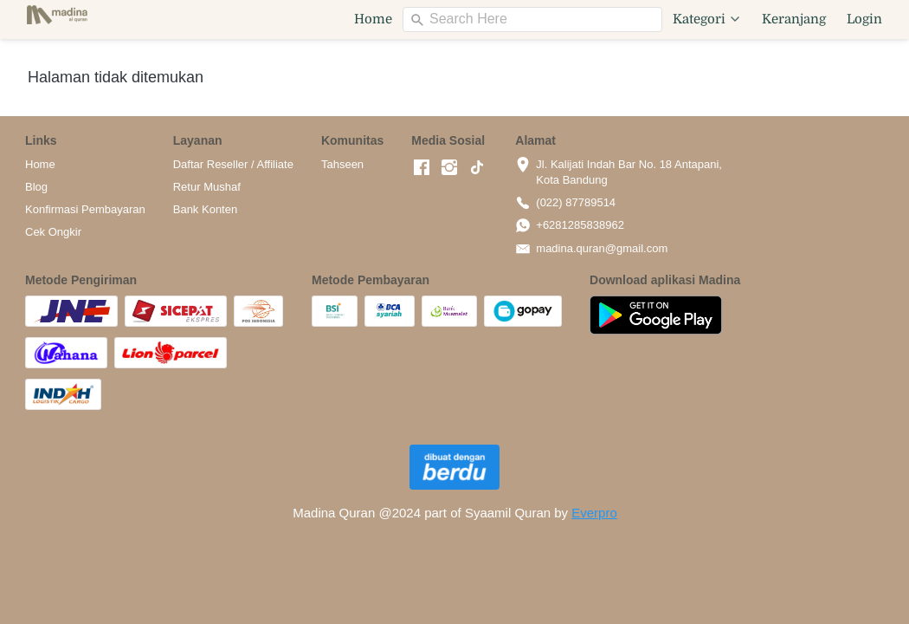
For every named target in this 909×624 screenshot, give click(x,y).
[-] (421, 168)
